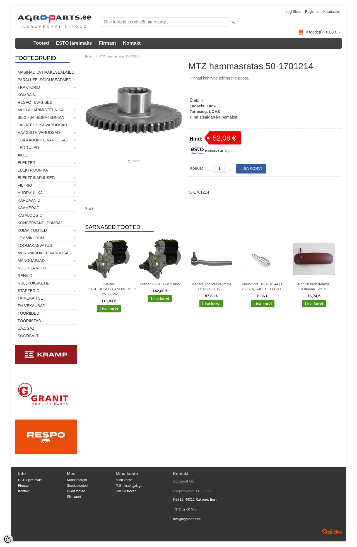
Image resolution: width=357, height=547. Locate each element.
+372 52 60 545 (185, 509)
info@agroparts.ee (187, 519)
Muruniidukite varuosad (44, 253)
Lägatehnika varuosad (42, 125)
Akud (23, 155)
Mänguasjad (31, 260)
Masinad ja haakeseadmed (46, 72)
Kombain (27, 95)
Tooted (41, 43)
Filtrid (25, 185)
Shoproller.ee (332, 531)
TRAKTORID (29, 87)
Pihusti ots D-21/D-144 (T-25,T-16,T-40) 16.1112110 (263, 286)
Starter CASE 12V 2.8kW (160, 284)
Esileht (89, 56)
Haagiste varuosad (39, 132)
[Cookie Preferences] (8, 539)
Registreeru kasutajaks (322, 12)
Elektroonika (33, 170)
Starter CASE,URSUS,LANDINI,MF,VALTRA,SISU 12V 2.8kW (110, 289)
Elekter (26, 162)
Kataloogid (30, 215)
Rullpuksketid (34, 283)
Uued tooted (76, 491)
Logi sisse (293, 12)
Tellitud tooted (126, 491)
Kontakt (132, 43)
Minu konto (124, 480)
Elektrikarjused (36, 177)
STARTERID (28, 290)
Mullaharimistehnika (41, 110)
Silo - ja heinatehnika (41, 117)
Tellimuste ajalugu (129, 486)
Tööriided (28, 313)
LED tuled (28, 147)
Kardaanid (29, 200)
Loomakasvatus (35, 245)
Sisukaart (74, 497)
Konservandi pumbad (40, 223)
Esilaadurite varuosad (43, 140)
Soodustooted (77, 486)
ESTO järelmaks (74, 43)
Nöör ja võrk (32, 268)
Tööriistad (29, 321)
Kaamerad (29, 208)
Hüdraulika (30, 193)
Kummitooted (32, 230)
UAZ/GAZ (26, 328)
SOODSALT (28, 336)
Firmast (107, 43)
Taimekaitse (30, 298)
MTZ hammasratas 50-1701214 (120, 56)
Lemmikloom (31, 238)
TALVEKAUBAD (31, 305)
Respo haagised (35, 102)
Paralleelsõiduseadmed (44, 80)
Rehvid (25, 275)
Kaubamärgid (77, 480)
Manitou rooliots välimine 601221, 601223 (211, 286)
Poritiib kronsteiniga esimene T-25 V (314, 286)
